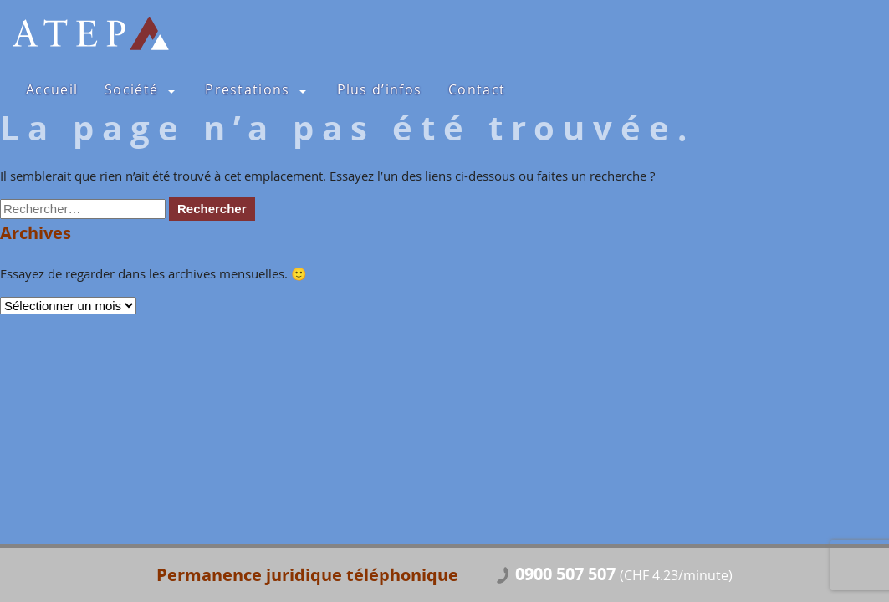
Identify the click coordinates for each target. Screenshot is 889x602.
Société (131, 89)
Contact (476, 89)
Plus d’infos (379, 89)
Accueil (52, 89)
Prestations (247, 89)
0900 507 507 (624, 575)
